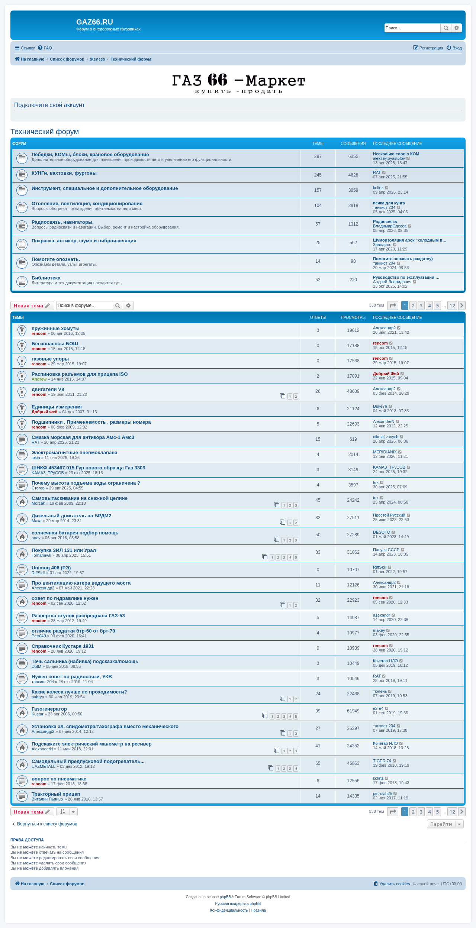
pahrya (38, 697)
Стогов (38, 488)
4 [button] (429, 305)
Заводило (382, 244)
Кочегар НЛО (385, 661)
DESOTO (381, 532)
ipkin (36, 457)
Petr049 (39, 636)
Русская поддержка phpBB (238, 904)
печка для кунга (389, 203)
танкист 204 (384, 207)
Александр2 (384, 328)
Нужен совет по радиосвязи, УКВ (72, 676)
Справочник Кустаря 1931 (63, 646)
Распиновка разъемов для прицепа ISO (80, 374)
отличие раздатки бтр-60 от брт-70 (73, 631)
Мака (37, 520)
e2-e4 (378, 708)
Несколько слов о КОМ (396, 154)
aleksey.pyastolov (389, 158)
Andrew (39, 379)
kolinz (378, 187)
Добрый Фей (386, 373)
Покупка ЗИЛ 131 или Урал (64, 550)
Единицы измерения (57, 407)
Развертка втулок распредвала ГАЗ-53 (78, 615)
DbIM (36, 666)
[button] (392, 305)
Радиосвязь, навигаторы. (63, 222)
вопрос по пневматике (59, 779)
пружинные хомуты (56, 328)
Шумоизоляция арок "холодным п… (409, 240)
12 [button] (452, 305)
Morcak (38, 503)
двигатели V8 (48, 389)
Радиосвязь (385, 221)
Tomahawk (41, 555)
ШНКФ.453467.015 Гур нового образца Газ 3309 (88, 468)
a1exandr (381, 615)
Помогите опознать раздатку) (403, 258)
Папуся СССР (386, 549)
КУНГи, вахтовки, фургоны (64, 173)
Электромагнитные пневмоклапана (75, 452)
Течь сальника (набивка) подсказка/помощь (85, 661)
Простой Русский (389, 515)
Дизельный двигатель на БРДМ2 (71, 515)
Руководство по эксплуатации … (406, 277)
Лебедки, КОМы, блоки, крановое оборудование (90, 154)
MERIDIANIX (385, 452)
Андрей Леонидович (392, 281)
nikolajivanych (385, 436)
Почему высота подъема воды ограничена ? (86, 483)
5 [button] (437, 305)
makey (379, 630)
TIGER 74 (382, 761)
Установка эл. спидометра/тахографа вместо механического (105, 726)
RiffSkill (38, 572)
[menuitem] (44, 47)
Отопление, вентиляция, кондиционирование (87, 203)
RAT (377, 172)
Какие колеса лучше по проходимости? (79, 692)
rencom (39, 333)
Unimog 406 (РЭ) (51, 567)
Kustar (38, 714)
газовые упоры (50, 359)
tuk (376, 482)
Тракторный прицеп (56, 794)
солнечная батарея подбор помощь (75, 533)
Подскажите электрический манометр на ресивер (92, 744)
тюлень (380, 691)
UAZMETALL (43, 766)
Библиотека (46, 278)
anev (36, 538)
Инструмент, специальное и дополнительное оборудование (105, 188)
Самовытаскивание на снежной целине (80, 498)
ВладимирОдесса (389, 226)
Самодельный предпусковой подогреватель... (88, 761)
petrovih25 (382, 793)
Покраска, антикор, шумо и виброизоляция (84, 240)
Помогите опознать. (56, 259)
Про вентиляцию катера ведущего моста (81, 583)
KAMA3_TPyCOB (48, 473)
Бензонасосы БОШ (55, 343)
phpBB (225, 897)
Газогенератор (49, 709)
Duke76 (380, 406)
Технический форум (44, 131)
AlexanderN (383, 421)
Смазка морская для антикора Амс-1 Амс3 (83, 437)
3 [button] (421, 305)
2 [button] (413, 305)
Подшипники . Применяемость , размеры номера (91, 422)
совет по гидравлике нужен (65, 598)
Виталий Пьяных (47, 799)
